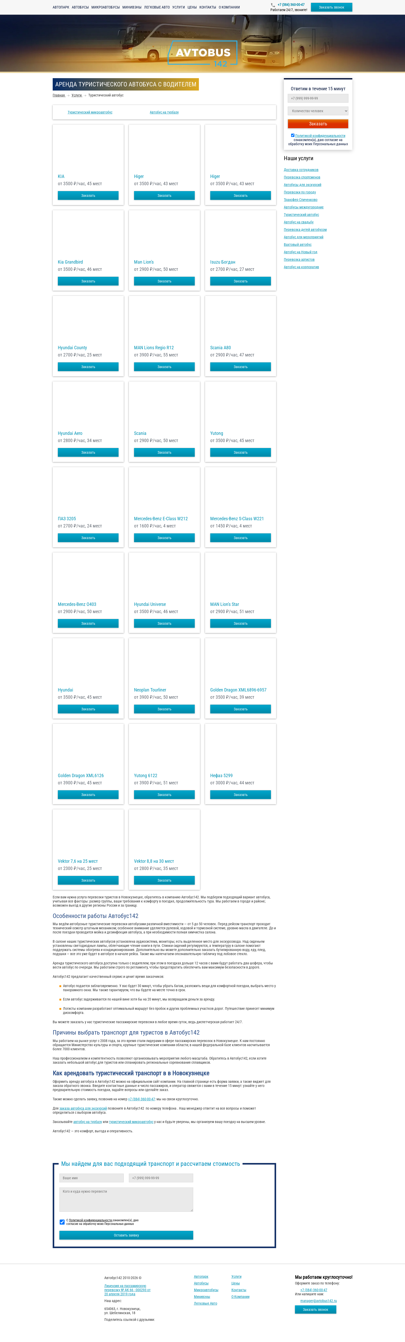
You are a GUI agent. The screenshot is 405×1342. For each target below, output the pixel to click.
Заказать (88, 195)
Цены (192, 7)
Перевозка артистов (299, 259)
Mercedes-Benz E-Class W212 (161, 518)
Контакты (207, 7)
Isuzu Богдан (222, 262)
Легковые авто (157, 7)
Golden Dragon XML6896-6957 (238, 690)
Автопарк (61, 7)
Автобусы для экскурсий (302, 185)
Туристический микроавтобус (90, 112)
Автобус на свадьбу (299, 222)
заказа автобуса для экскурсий (83, 1108)
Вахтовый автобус (297, 244)
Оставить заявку (126, 1235)
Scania (140, 433)
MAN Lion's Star (224, 604)
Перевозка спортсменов (302, 177)
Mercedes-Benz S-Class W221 (237, 518)
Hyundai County (72, 347)
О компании (229, 7)
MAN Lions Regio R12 (154, 347)
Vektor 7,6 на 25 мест (78, 861)
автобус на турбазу (87, 1122)
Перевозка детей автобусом (305, 229)
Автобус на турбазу (164, 112)
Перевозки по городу (300, 192)
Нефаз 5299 (221, 775)
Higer (139, 176)
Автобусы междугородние (304, 207)
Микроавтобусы (105, 7)
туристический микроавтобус (131, 1122)
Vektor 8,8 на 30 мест (154, 861)
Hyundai (65, 690)
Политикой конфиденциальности (320, 136)
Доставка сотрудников (301, 170)
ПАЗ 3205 (67, 518)
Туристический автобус (301, 215)
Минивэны (132, 7)
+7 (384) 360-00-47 (291, 5)
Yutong (216, 433)
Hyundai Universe (150, 604)
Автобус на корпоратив (301, 267)
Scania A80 (220, 347)
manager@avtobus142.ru (318, 1301)
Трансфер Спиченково (300, 200)
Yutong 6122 (145, 775)
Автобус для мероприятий (303, 237)
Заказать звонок (331, 7)
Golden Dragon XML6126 (81, 775)
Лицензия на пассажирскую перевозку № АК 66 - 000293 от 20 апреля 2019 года (127, 1290)
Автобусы (80, 7)
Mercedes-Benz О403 (77, 604)
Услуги (178, 7)
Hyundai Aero (70, 433)
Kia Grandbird (70, 262)
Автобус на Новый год (300, 252)
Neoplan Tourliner (150, 690)
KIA (61, 176)
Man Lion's (144, 262)
